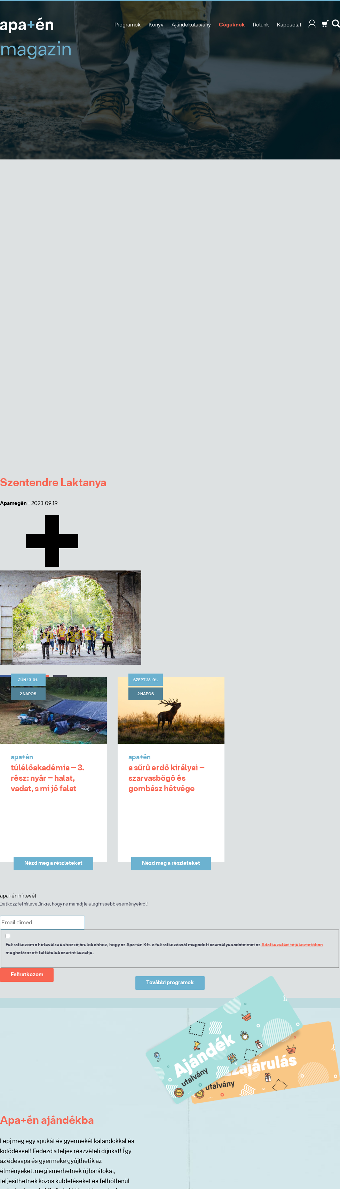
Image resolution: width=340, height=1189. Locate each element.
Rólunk (261, 25)
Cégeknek (232, 25)
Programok (127, 25)
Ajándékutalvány (191, 25)
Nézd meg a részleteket (53, 863)
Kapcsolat (289, 25)
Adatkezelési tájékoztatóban (292, 945)
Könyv (156, 25)
